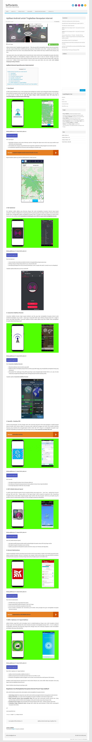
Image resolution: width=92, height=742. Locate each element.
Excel (74, 122)
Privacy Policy (21, 11)
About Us (13, 11)
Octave (67, 123)
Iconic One (72, 739)
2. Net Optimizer (12, 74)
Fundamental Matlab (73, 113)
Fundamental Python (73, 118)
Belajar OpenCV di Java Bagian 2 (71, 40)
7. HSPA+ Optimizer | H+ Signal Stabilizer (17, 82)
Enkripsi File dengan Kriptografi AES (72, 49)
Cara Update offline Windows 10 (14, 721)
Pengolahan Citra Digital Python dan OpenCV (75, 119)
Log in (63, 99)
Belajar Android (19, 714)
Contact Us (50, 11)
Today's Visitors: (65, 139)
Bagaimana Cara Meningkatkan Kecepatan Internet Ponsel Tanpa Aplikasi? (22, 84)
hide (24, 69)
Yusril (63, 25)
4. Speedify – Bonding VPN (14, 77)
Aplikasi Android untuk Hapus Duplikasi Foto (47, 721)
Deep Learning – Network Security (12, 6)
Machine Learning (77, 125)
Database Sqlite (73, 120)
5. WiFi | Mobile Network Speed (15, 79)
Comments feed (65, 103)
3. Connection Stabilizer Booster (15, 76)
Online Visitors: (65, 135)
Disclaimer (29, 11)
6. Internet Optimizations (14, 80)
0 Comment (56, 21)
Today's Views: (65, 137)
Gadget (12, 714)
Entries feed (64, 101)
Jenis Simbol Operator (75, 21)
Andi (63, 40)
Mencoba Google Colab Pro (78, 23)
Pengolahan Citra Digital (71, 115)
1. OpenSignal (12, 73)
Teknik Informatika (65, 21)
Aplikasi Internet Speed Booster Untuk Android (17, 71)
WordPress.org (65, 106)
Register (63, 97)
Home (7, 11)
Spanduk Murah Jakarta (66, 23)
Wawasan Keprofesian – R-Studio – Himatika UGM (72, 35)
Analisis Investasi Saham (40, 11)
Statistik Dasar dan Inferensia (78, 116)
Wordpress (85, 739)
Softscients (12, 5)
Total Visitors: (65, 141)
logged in (14, 729)
